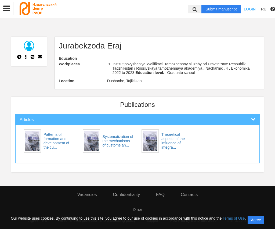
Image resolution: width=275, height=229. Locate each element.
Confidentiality (126, 194)
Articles (27, 119)
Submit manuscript (221, 9)
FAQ (160, 194)
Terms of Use (234, 218)
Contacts (189, 194)
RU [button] (263, 9)
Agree (256, 220)
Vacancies (87, 194)
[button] (6, 8)
